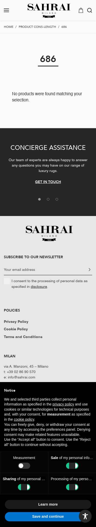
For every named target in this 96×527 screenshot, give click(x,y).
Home (8, 27)
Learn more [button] (48, 504)
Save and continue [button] (48, 516)
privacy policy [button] (63, 404)
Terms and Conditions (23, 337)
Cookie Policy (16, 329)
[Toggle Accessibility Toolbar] (85, 516)
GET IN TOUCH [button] (48, 181)
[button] (11, 10)
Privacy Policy (16, 322)
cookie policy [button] (24, 419)
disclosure (39, 287)
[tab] (39, 199)
